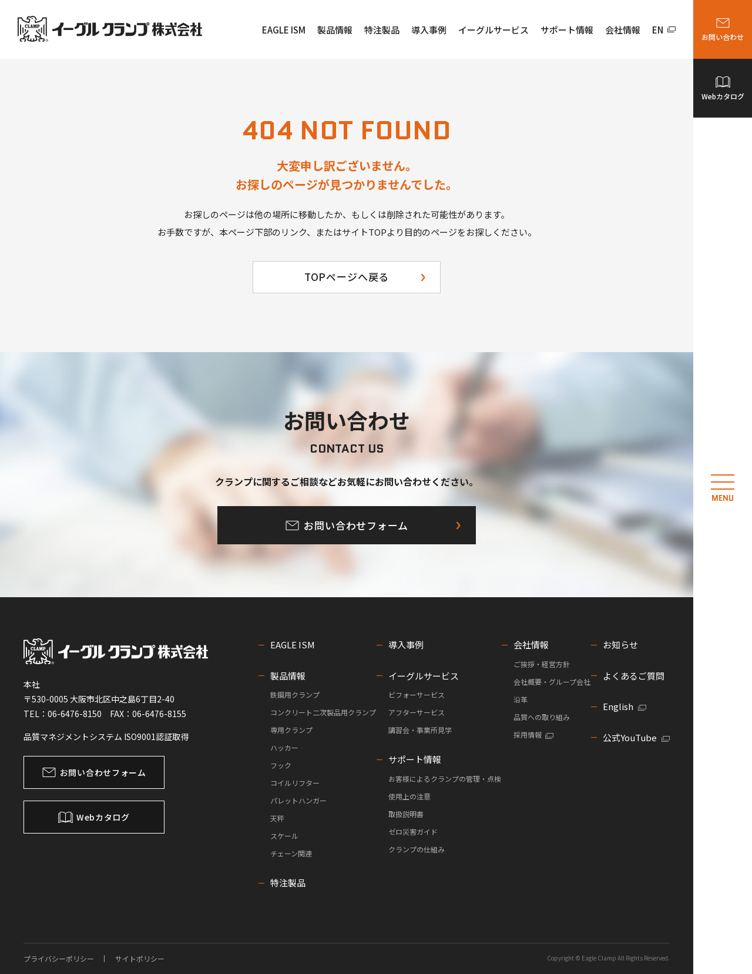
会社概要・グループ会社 (551, 682)
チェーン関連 (291, 853)
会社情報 (622, 30)
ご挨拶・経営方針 (541, 664)
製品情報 (334, 30)
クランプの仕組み (416, 849)
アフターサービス (416, 712)
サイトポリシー (139, 958)
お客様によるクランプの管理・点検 (444, 779)
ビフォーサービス (416, 694)
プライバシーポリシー (59, 958)
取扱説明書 (406, 814)
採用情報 (533, 734)
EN (664, 30)
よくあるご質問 (633, 676)
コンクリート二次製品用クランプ (323, 712)
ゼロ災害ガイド (413, 831)
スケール (284, 836)
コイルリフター (295, 783)
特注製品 (382, 30)
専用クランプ (291, 730)
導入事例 (428, 30)
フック (280, 765)
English (624, 706)
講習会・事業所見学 (420, 730)
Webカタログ (727, 97)
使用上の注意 (409, 796)
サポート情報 (566, 30)
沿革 (520, 699)
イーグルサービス (493, 30)
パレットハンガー (298, 800)
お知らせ (620, 644)
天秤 (277, 818)
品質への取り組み (541, 717)
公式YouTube (636, 737)
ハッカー (284, 747)
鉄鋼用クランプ (295, 694)
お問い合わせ (726, 38)
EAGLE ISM (284, 30)
